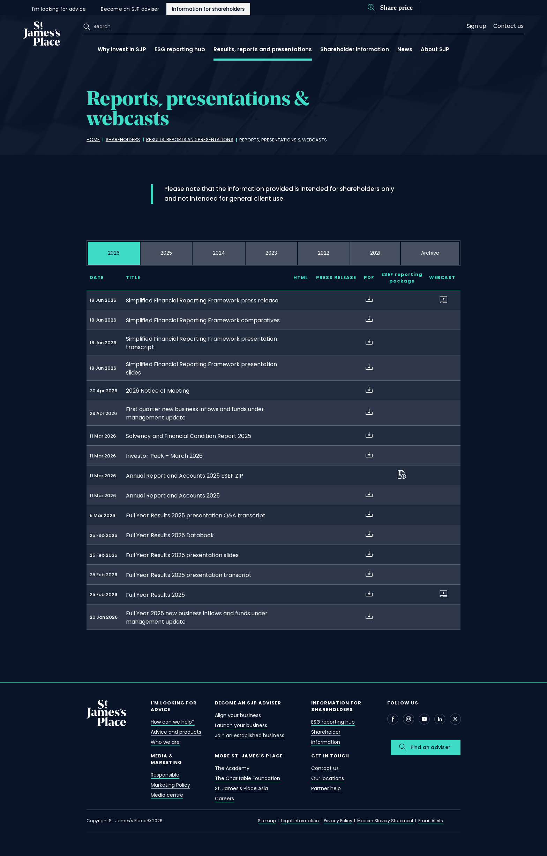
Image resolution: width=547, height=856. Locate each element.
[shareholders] (123, 140)
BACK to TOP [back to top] (17, 836)
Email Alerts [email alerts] (430, 821)
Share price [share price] (396, 7)
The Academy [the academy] (232, 768)
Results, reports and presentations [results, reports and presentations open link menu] (262, 49)
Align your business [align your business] (238, 715)
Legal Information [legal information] (300, 821)
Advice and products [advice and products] (176, 731)
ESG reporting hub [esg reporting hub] (333, 721)
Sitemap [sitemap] (267, 821)
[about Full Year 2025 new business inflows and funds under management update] (369, 616)
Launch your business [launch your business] (241, 725)
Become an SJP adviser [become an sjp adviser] (130, 9)
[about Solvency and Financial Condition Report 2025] (369, 435)
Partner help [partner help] (326, 788)
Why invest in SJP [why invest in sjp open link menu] (122, 49)
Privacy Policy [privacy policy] (338, 821)
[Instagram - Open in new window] (408, 719)
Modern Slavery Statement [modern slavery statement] (385, 821)
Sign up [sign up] (476, 26)
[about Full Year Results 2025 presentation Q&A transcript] (369, 514)
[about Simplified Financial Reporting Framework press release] (369, 299)
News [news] (404, 49)
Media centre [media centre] (167, 795)
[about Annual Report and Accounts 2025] (369, 494)
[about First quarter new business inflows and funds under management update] (369, 412)
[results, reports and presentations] (189, 140)
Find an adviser (430, 747)
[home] (93, 140)
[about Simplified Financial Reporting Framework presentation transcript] (369, 342)
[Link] (41, 33)
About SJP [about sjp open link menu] (435, 49)
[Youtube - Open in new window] (424, 719)
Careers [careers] (224, 798)
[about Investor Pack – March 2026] (369, 454)
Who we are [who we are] (165, 742)
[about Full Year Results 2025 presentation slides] (369, 554)
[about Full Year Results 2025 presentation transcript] (369, 574)
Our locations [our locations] (327, 778)
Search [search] (102, 26)
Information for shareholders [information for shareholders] (208, 9)
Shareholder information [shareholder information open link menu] (354, 49)
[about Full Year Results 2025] (369, 593)
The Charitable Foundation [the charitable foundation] (247, 778)
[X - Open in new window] (455, 719)
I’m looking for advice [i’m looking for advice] (59, 9)
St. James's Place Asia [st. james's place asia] (241, 788)
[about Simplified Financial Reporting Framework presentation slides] (369, 367)
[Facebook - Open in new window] (392, 719)
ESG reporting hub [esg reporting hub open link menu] (180, 49)
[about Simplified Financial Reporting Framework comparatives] (369, 319)
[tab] (114, 253)
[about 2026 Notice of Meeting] (369, 390)
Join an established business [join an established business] (249, 735)
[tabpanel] (273, 456)
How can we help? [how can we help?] (173, 721)
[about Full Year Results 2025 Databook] (369, 534)
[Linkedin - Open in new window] (439, 719)
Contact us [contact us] (508, 26)
